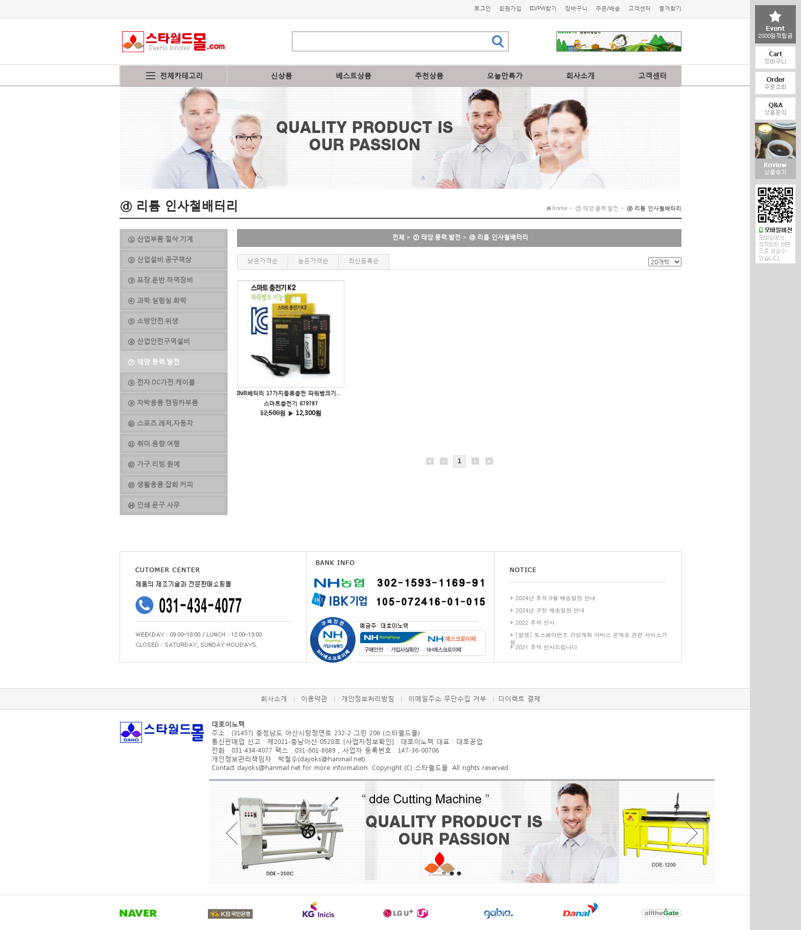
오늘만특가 (505, 75)
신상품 (281, 75)
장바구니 (576, 8)
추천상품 (429, 75)
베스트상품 (353, 75)
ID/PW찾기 (543, 8)
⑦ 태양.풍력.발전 (437, 237)
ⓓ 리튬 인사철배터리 (498, 237)
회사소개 (580, 75)
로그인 (482, 8)
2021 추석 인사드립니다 (546, 647)
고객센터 (639, 8)
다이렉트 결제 (519, 698)
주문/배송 (608, 8)
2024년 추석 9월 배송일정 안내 (555, 598)
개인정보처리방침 (367, 698)
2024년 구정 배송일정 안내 (550, 610)
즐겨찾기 (670, 8)
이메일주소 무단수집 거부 (447, 698)
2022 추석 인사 (535, 622)
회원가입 (510, 8)
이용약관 (314, 698)
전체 (398, 237)
